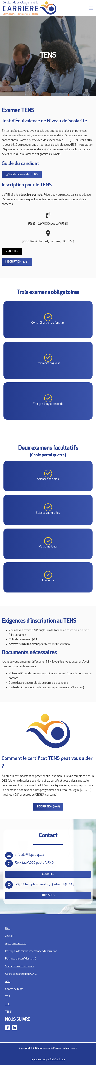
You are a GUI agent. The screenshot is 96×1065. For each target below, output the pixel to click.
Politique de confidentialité (20, 958)
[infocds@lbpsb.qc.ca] (9, 855)
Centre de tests (14, 989)
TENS (8, 1012)
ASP (7, 981)
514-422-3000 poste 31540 (34, 863)
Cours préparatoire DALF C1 (21, 974)
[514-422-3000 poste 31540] (9, 863)
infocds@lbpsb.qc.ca (29, 855)
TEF (7, 1004)
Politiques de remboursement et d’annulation (31, 951)
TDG (7, 996)
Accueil (9, 936)
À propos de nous (15, 943)
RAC (7, 928)
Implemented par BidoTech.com (48, 1059)
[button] (91, 7)
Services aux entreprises (19, 966)
